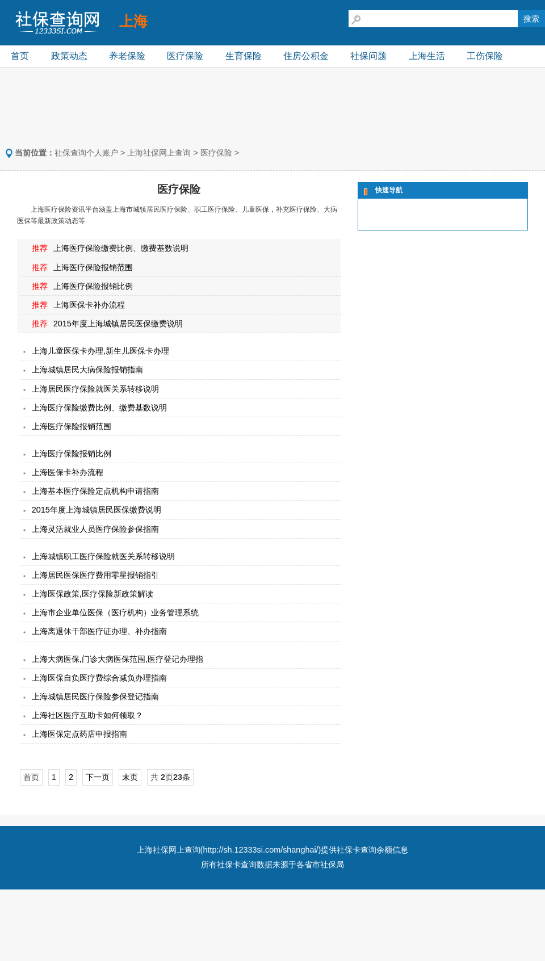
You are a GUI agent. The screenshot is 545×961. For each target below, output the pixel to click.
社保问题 (368, 56)
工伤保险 (485, 56)
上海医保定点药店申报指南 (79, 733)
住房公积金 (306, 56)
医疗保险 (185, 56)
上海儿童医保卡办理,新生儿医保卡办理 (100, 350)
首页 (20, 56)
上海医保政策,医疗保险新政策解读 (92, 593)
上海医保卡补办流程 (89, 304)
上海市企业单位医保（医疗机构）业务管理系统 (115, 612)
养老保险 (127, 56)
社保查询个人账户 (86, 152)
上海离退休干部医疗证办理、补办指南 (99, 631)
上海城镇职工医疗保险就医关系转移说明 (103, 556)
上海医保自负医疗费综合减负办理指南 (99, 677)
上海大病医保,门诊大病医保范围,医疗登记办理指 (117, 659)
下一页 (98, 777)
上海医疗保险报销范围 (93, 267)
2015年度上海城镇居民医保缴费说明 (118, 323)
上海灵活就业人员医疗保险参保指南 (95, 529)
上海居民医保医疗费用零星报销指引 (95, 575)
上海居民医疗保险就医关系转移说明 (95, 388)
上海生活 (427, 56)
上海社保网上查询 (159, 152)
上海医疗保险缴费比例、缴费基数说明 (120, 248)
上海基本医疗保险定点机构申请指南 (95, 491)
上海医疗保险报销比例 (93, 286)
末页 (130, 777)
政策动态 (69, 56)
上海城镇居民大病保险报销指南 (87, 369)
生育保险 (243, 56)
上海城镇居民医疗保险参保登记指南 (95, 696)
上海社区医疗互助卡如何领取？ (87, 715)
